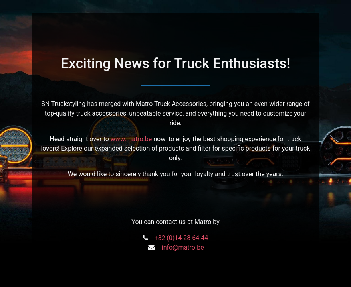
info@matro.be (183, 247)
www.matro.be (131, 139)
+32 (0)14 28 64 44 (181, 238)
